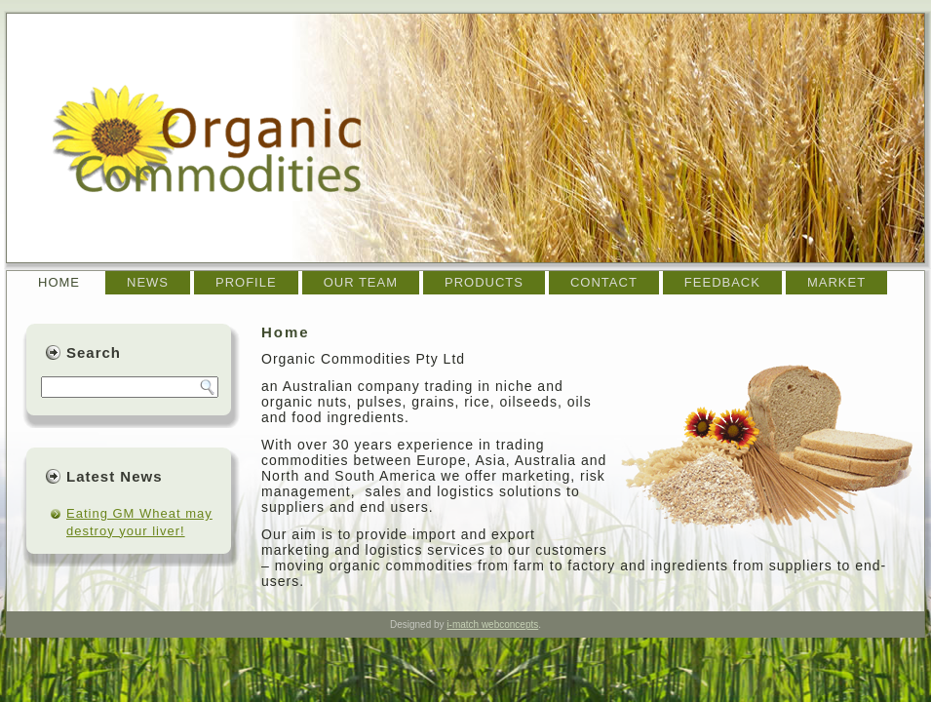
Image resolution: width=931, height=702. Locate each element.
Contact (604, 282)
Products (484, 282)
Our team (361, 282)
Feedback (722, 282)
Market (836, 282)
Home (59, 282)
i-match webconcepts (492, 624)
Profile (246, 282)
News (148, 282)
